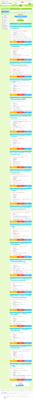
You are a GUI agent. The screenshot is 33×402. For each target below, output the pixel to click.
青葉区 (5, 18)
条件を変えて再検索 (20, 16)
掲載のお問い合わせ (24, 395)
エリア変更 (13, 3)
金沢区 (2, 18)
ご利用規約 (13, 395)
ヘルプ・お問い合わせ (17, 395)
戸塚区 (7, 18)
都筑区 (4, 18)
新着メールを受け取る (20, 20)
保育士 (5, 26)
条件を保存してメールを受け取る (6, 13)
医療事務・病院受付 (3, 26)
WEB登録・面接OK (2, 393)
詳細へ (28, 59)
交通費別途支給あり (6, 393)
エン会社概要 (21, 395)
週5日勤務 (4, 29)
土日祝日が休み (7, 29)
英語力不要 (2, 29)
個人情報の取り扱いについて (9, 395)
